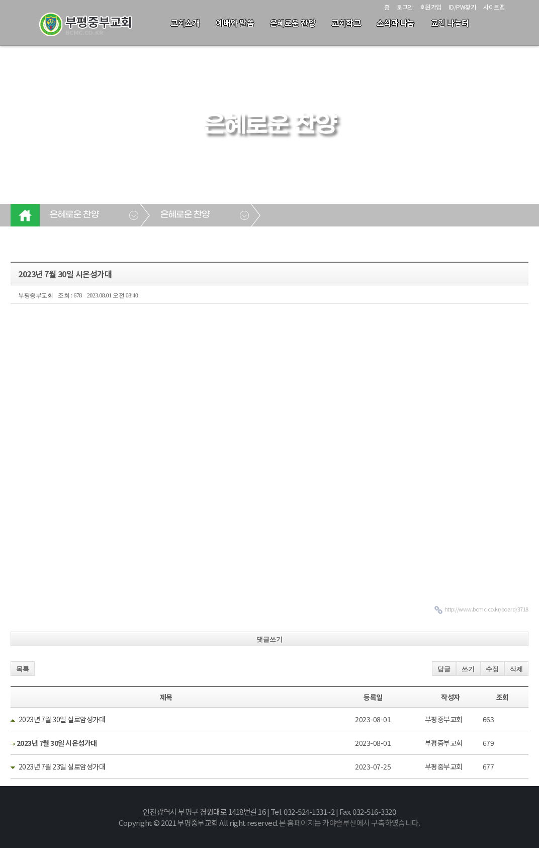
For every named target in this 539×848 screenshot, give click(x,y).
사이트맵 (493, 7)
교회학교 (346, 23)
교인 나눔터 (450, 23)
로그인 (405, 7)
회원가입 (430, 7)
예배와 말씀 (235, 23)
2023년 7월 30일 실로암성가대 (62, 719)
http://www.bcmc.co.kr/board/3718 (486, 609)
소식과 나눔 (396, 23)
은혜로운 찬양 (293, 23)
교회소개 (185, 23)
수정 (492, 669)
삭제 (516, 669)
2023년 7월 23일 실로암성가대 (62, 766)
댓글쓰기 (269, 639)
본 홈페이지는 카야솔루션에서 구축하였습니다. (349, 822)
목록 (22, 669)
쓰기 (468, 669)
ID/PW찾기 (462, 7)
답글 (444, 669)
